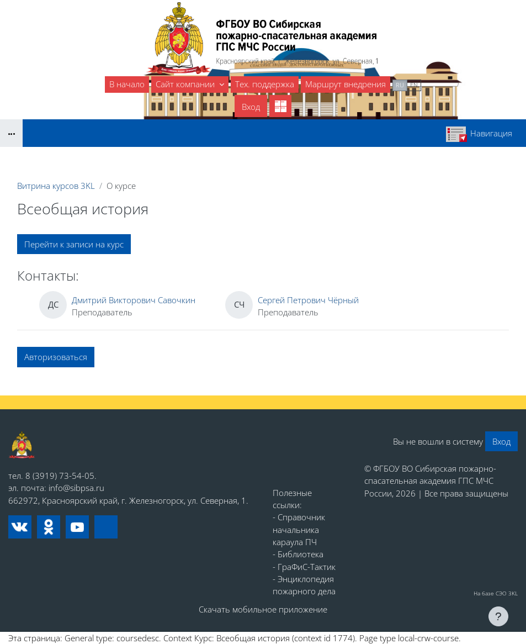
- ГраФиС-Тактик (304, 566)
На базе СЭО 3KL (496, 593)
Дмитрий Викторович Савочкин (133, 299)
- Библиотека (298, 553)
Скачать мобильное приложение (263, 609)
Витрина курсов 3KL (56, 185)
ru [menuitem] (400, 85)
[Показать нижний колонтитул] (498, 616)
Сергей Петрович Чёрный (308, 299)
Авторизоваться (55, 356)
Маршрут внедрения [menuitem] (345, 83)
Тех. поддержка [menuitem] (264, 83)
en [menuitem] (414, 85)
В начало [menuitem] (127, 83)
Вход (251, 106)
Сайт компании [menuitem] (186, 83)
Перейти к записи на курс (74, 244)
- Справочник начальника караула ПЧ (299, 529)
